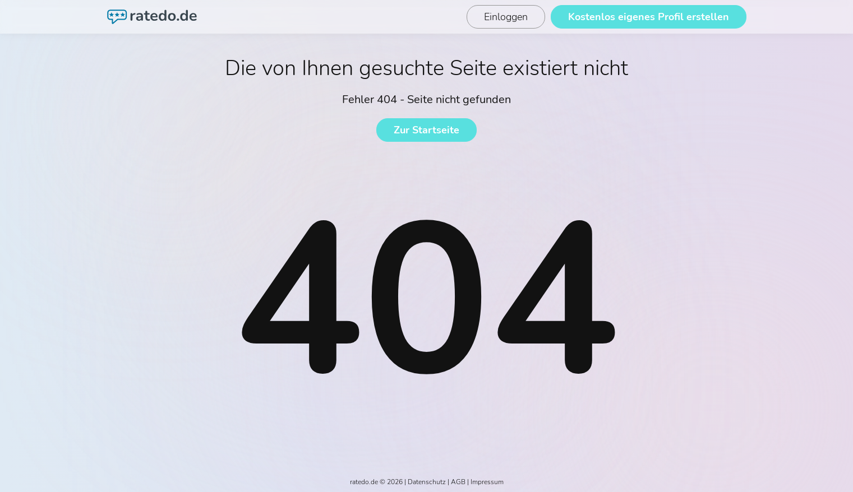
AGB (458, 481)
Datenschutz (427, 481)
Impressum (487, 481)
